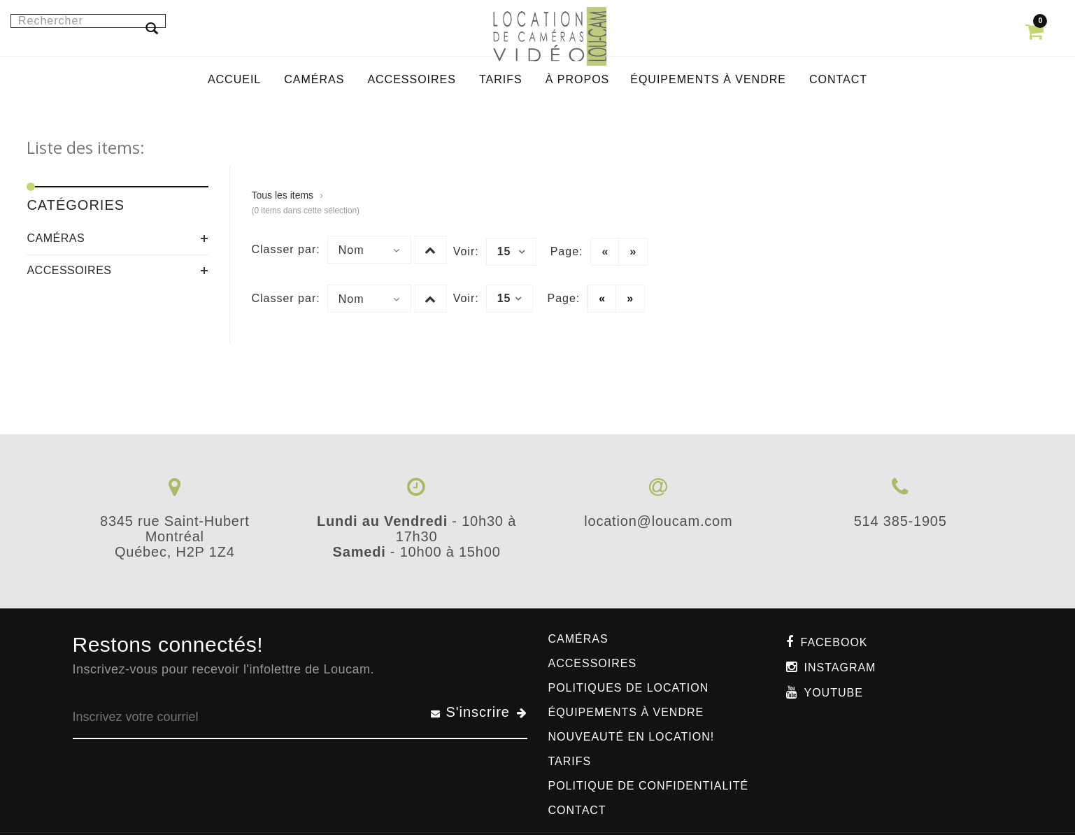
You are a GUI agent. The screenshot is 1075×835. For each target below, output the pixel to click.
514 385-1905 (900, 521)
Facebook (834, 642)
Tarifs (570, 761)
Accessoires (69, 270)
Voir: (466, 251)
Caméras (56, 238)
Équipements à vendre (626, 712)
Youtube (833, 693)
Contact (577, 810)
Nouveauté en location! (631, 737)
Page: (566, 251)
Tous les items (282, 195)
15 (511, 251)
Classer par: (285, 249)
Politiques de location (628, 688)
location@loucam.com (658, 521)
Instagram (840, 667)
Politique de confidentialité (648, 786)
